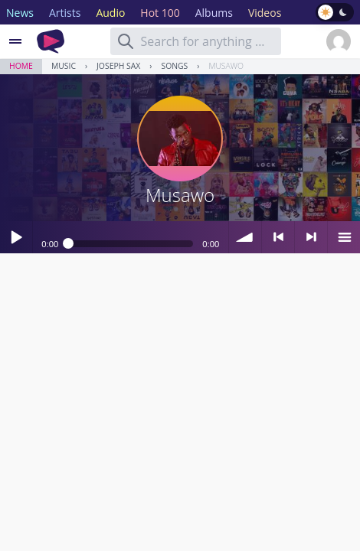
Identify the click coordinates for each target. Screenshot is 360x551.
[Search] (125, 41)
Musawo (226, 65)
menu (344, 237)
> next (311, 237)
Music (63, 65)
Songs (174, 65)
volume (245, 237)
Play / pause (16, 237)
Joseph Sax (118, 65)
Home (21, 65)
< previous (278, 237)
